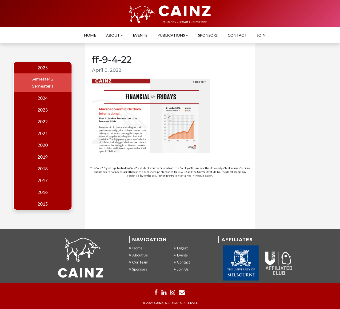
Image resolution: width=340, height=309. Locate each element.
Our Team (138, 262)
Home (90, 35)
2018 (42, 168)
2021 (42, 133)
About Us (138, 255)
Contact (237, 35)
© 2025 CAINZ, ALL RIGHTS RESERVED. (171, 303)
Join (261, 35)
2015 (42, 204)
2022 (42, 121)
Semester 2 (42, 79)
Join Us (181, 269)
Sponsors (208, 35)
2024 (42, 98)
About (114, 35)
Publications (172, 35)
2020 (42, 145)
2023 (42, 109)
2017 (42, 180)
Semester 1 (42, 86)
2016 (42, 192)
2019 (42, 157)
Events (140, 35)
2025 (42, 67)
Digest (181, 248)
